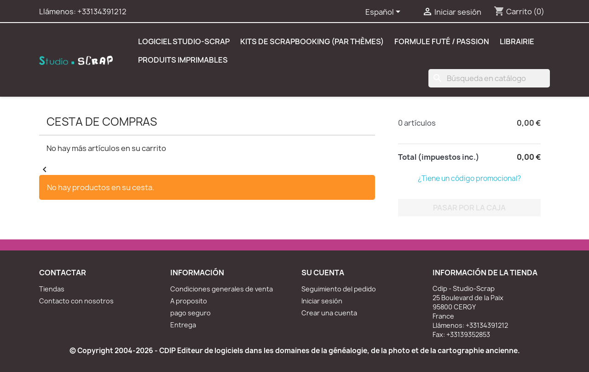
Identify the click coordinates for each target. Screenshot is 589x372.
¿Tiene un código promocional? (469, 178)
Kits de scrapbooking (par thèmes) (312, 41)
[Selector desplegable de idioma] (384, 12)
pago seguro (190, 312)
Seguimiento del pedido (338, 289)
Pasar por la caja (469, 208)
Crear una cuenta (329, 312)
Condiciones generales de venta (221, 289)
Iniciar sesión (321, 300)
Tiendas (51, 289)
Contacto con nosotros (76, 300)
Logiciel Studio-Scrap (184, 41)
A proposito (188, 300)
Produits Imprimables (183, 60)
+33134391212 (102, 11)
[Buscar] (489, 78)
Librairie (517, 41)
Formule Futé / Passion (441, 41)
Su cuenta (322, 272)
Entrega (183, 324)
